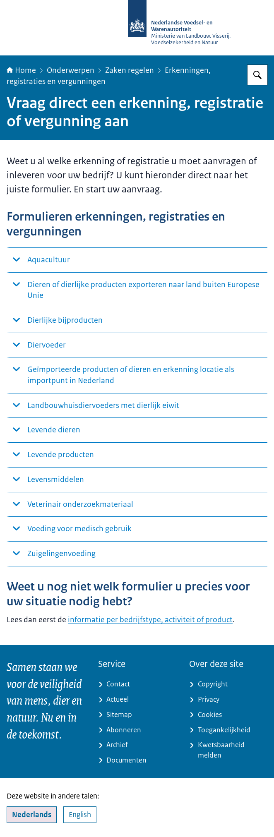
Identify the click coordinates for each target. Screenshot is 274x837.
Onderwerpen (70, 70)
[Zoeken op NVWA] (257, 75)
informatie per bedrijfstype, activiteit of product (150, 620)
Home (21, 70)
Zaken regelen (129, 70)
